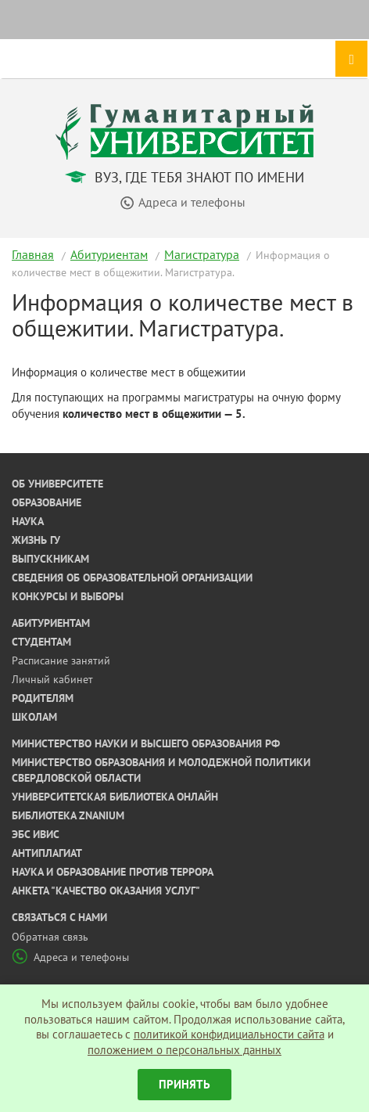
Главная (33, 254)
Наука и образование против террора (112, 872)
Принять (184, 1084)
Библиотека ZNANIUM (68, 815)
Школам (34, 717)
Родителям (42, 698)
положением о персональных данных (184, 1049)
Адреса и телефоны (70, 957)
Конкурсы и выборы (68, 596)
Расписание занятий (61, 660)
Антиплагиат (47, 853)
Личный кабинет (52, 679)
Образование (46, 502)
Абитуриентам (109, 254)
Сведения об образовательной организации (132, 577)
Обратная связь (50, 937)
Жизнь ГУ (36, 540)
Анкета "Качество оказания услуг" (106, 890)
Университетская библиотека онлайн (115, 797)
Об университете (57, 484)
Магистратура (201, 254)
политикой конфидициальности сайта (229, 1034)
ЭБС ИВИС (35, 834)
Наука (28, 521)
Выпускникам (50, 559)
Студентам (41, 642)
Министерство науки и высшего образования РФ (146, 743)
